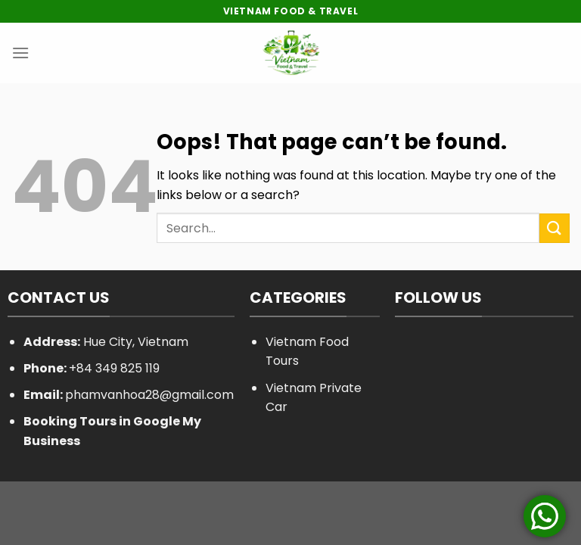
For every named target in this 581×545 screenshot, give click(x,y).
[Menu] (20, 52)
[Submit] (554, 228)
